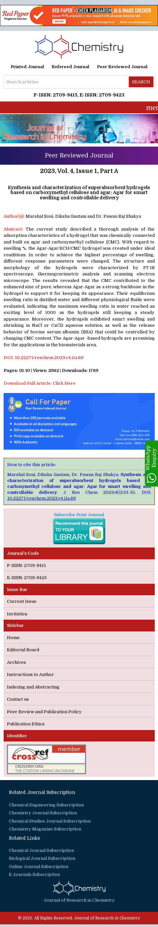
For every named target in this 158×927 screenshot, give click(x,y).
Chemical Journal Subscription (41, 850)
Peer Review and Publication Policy (44, 711)
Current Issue (21, 601)
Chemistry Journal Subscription (43, 812)
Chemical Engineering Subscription (46, 804)
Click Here (64, 383)
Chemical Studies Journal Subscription (50, 821)
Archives (16, 662)
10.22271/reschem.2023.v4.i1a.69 (49, 357)
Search (141, 81)
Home (13, 637)
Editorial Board (23, 649)
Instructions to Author (30, 674)
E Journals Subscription (34, 874)
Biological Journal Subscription (42, 858)
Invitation (17, 613)
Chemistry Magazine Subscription (45, 829)
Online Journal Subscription (38, 866)
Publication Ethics (26, 723)
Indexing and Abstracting (33, 687)
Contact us (18, 699)
